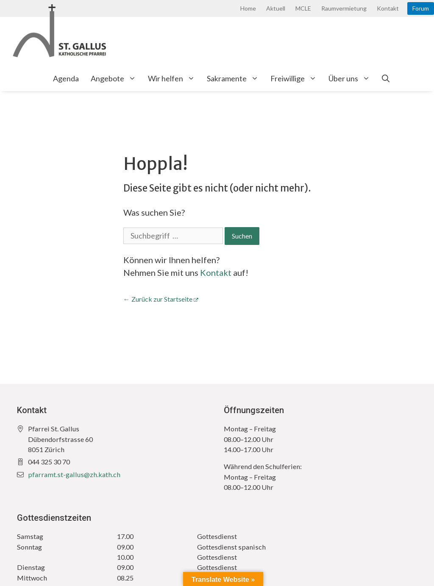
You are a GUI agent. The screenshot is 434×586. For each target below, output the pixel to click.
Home (248, 8)
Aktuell (275, 8)
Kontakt (388, 8)
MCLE (303, 8)
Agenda (66, 78)
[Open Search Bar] (385, 78)
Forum (420, 8)
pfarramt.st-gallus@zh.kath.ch (74, 474)
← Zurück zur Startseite (157, 299)
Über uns (352, 78)
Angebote (116, 78)
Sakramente (235, 78)
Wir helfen (174, 78)
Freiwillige (296, 78)
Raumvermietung (344, 8)
